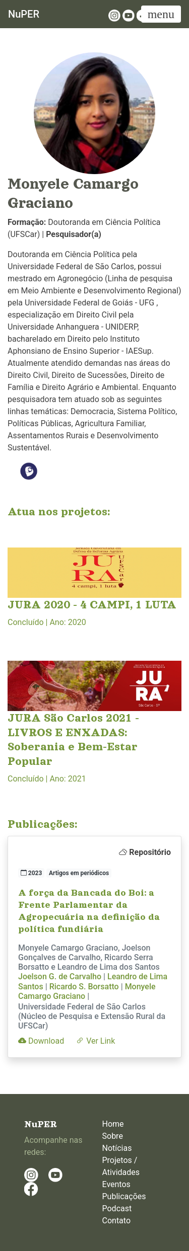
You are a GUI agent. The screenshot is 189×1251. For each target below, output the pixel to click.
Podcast (117, 1208)
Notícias (117, 1148)
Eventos (116, 1184)
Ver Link (95, 1041)
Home (113, 1124)
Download (41, 1041)
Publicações (124, 1196)
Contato (116, 1220)
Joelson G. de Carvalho (59, 976)
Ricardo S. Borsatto (84, 986)
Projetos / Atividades (121, 1166)
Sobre (112, 1136)
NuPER (23, 14)
